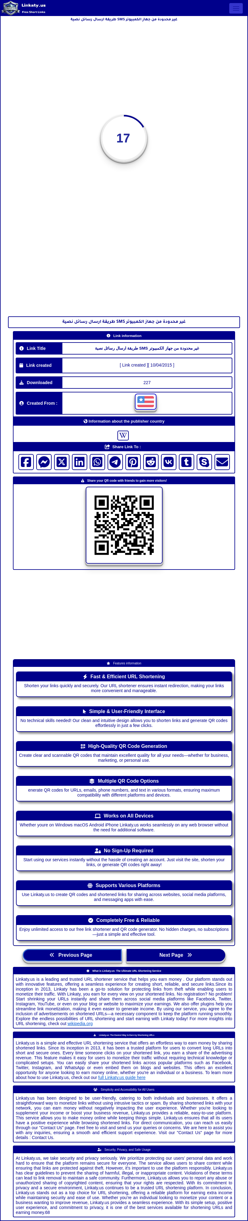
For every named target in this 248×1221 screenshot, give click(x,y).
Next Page (175, 955)
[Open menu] (236, 8)
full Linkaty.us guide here (122, 1077)
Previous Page (72, 955)
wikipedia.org (80, 1023)
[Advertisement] (124, 67)
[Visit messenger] (44, 462)
